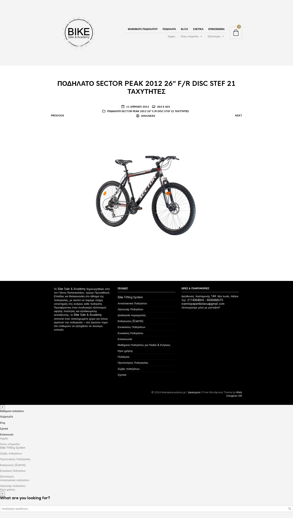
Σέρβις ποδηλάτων (129, 368)
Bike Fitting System (130, 297)
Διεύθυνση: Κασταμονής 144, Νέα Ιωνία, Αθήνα (209, 296)
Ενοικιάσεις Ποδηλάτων (131, 327)
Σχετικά (198, 29)
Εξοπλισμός (214, 36)
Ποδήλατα (123, 356)
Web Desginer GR (234, 394)
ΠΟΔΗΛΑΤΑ (169, 29)
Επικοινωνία (216, 29)
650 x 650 (163, 106)
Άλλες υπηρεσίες (190, 36)
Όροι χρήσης (125, 350)
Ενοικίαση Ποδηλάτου (130, 333)
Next (238, 115)
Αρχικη (171, 36)
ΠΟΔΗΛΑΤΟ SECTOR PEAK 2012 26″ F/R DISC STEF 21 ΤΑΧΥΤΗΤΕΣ (148, 111)
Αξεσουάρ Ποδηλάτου (130, 309)
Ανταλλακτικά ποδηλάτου (14, 480)
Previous (57, 115)
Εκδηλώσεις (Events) (130, 321)
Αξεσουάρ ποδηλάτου (12, 485)
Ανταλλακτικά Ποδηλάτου (132, 303)
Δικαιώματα (194, 392)
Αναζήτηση (289, 508)
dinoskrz (148, 116)
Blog (184, 29)
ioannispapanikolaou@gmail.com (202, 303)
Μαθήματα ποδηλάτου (143, 29)
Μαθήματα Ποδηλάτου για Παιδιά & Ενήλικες (144, 345)
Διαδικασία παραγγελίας (132, 315)
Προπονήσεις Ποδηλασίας (133, 362)
